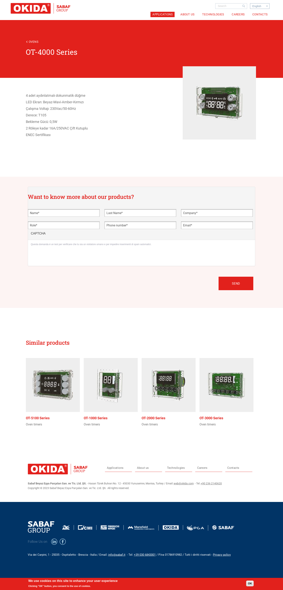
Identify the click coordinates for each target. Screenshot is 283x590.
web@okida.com (184, 483)
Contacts (260, 14)
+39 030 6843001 (145, 554)
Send (236, 283)
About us (187, 14)
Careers (238, 14)
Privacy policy (222, 554)
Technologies (213, 14)
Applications (162, 14)
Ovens (33, 42)
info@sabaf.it (116, 554)
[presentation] (60, 255)
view (55, 403)
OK (250, 583)
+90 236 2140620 (211, 483)
